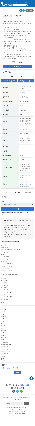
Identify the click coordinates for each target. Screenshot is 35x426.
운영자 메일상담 (17, 388)
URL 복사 (29, 10)
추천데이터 (28, 192)
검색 (27, 5)
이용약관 (5, 397)
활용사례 (17, 192)
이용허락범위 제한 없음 (25, 176)
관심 (20, 62)
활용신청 (17, 66)
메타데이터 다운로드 (9, 76)
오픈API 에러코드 (26, 76)
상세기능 (6, 192)
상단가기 (31, 378)
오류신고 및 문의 (25, 81)
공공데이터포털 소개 (26, 397)
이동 (26, 403)
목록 (2, 201)
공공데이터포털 (7, 5)
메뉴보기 (32, 5)
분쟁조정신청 (17, 400)
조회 (17, 209)
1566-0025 (25, 385)
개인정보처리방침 (14, 397)
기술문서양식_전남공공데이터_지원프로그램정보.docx (25, 184)
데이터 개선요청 (9, 81)
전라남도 (22, 92)
